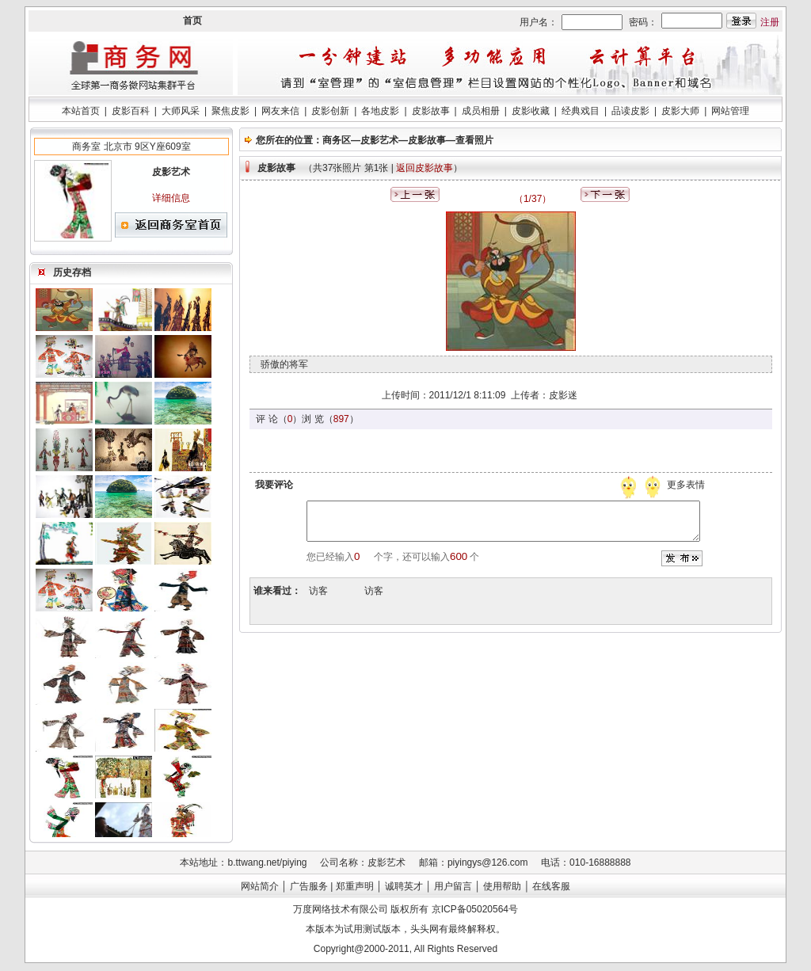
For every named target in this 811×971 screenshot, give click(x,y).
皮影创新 (330, 110)
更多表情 (687, 484)
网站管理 (730, 110)
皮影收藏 (531, 110)
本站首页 (81, 110)
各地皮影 (380, 110)
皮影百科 (131, 110)
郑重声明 (355, 886)
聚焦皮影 (230, 110)
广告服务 (309, 886)
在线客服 (551, 886)
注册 (769, 22)
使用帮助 (502, 886)
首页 (192, 20)
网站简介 (260, 886)
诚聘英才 (404, 886)
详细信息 (171, 198)
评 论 (266, 419)
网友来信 (280, 110)
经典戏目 (581, 110)
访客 (318, 590)
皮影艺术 (379, 140)
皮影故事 (431, 110)
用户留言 (453, 886)
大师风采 (181, 110)
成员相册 (481, 110)
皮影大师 (680, 110)
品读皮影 (630, 110)
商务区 (336, 140)
